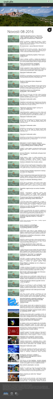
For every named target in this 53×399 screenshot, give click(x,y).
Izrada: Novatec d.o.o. (16, 385)
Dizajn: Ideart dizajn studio (26, 385)
